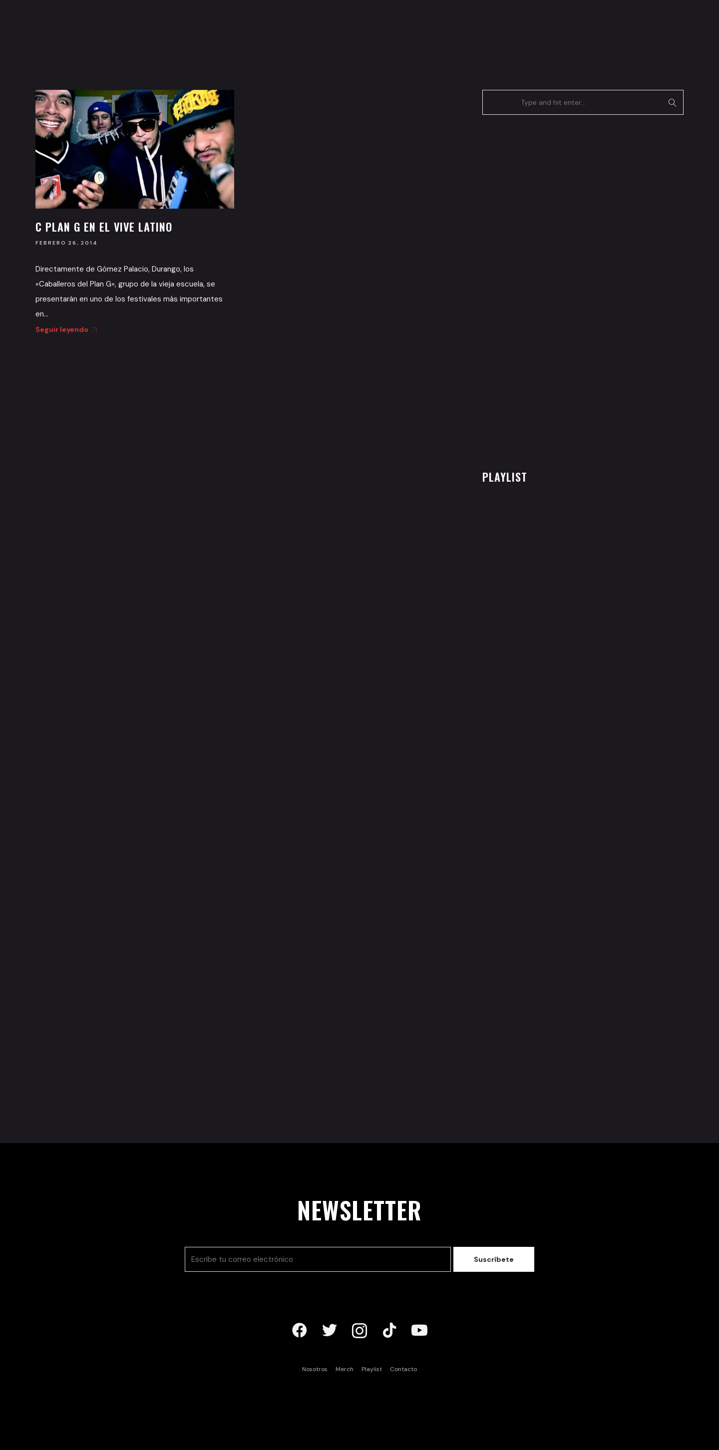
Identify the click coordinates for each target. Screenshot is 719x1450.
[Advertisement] (557, 289)
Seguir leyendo (64, 329)
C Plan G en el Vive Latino (103, 227)
